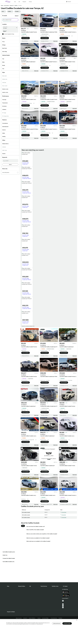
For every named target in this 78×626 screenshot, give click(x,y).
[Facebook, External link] (63, 602)
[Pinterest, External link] (63, 607)
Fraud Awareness (54, 618)
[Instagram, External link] (63, 606)
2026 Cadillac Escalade (26, 512)
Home (2, 5)
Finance (30, 1)
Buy (15, 1)
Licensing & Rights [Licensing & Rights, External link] (45, 618)
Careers (39, 618)
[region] (39, 622)
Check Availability (25, 38)
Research (24, 1)
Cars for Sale (6, 5)
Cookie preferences (56, 623)
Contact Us (25, 618)
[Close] (76, 620)
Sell (19, 1)
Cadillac (15, 5)
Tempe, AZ (11, 5)
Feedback (60, 618)
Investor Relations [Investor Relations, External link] (32, 618)
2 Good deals (63, 512)
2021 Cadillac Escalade (26, 517)
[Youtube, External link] (63, 604)
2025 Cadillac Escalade (26, 514)
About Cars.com (19, 618)
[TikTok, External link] (63, 601)
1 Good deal (63, 514)
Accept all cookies (67, 623)
